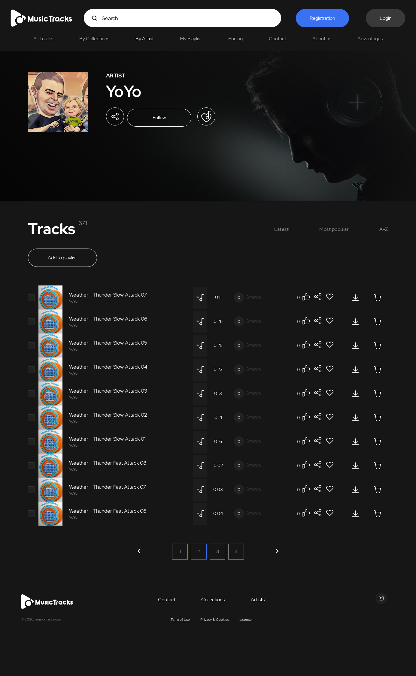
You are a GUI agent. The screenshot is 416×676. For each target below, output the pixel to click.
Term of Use (180, 623)
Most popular (334, 229)
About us (321, 38)
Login (386, 18)
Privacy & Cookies (214, 623)
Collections (213, 604)
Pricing (235, 38)
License (245, 623)
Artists (258, 604)
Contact (277, 38)
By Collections (94, 38)
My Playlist (191, 38)
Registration (322, 18)
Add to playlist (62, 260)
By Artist (144, 38)
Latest (281, 229)
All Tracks (43, 38)
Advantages (370, 38)
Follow (161, 118)
